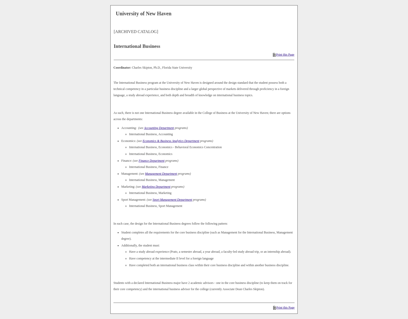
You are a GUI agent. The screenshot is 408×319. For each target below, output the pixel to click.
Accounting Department (159, 128)
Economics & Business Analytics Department (171, 141)
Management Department (161, 173)
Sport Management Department (172, 199)
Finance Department (152, 160)
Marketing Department (156, 186)
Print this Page (283, 54)
